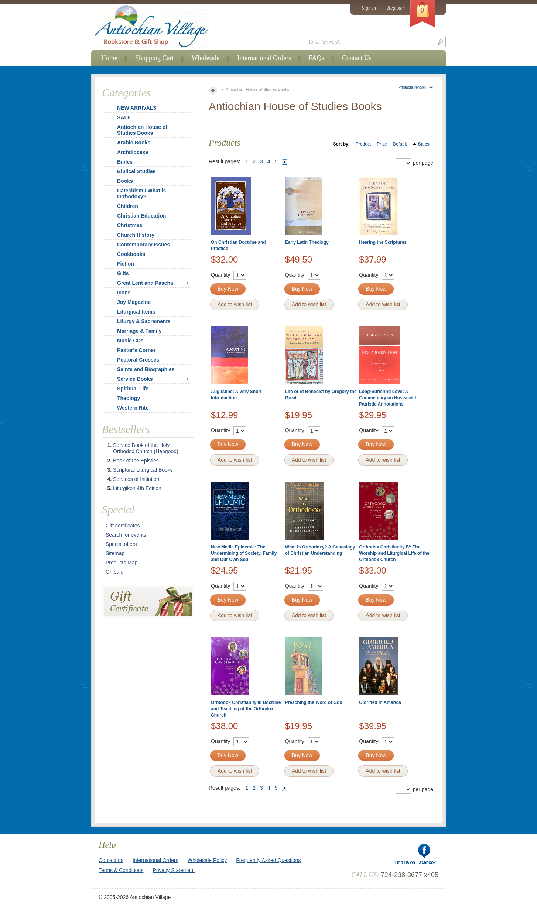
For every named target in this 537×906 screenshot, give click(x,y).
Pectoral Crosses (138, 360)
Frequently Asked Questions (268, 860)
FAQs (316, 58)
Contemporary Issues (143, 244)
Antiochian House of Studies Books (142, 130)
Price (382, 144)
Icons (124, 292)
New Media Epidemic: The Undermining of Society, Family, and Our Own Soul (244, 553)
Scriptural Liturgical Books (143, 470)
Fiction (125, 264)
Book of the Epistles (136, 461)
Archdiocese (132, 152)
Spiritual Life (132, 389)
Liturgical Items (136, 312)
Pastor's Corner (136, 350)
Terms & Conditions (121, 870)
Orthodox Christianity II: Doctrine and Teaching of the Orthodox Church (246, 709)
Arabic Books (133, 143)
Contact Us (357, 58)
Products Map (121, 562)
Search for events (126, 535)
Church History (135, 235)
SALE (124, 117)
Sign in (369, 8)
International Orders (264, 58)
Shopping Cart (154, 58)
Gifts (123, 273)
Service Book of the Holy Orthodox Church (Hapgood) (145, 448)
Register (395, 8)
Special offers (121, 544)
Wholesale (206, 58)
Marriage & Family (139, 331)
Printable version (412, 87)
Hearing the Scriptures (383, 242)
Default (400, 144)
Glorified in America (380, 702)
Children (127, 206)
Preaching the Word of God (313, 702)
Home (109, 58)
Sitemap (115, 553)
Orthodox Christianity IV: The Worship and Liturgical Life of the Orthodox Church (394, 553)
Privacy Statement (174, 870)
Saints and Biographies (146, 369)
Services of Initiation (136, 479)
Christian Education (141, 216)
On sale (114, 572)
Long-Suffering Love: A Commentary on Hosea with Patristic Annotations (388, 398)
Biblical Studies (136, 171)
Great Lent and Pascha (145, 283)
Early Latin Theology (307, 242)
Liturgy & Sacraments (144, 321)
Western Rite (132, 408)
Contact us (111, 860)
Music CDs (130, 340)
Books (125, 181)
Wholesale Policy (207, 860)
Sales (424, 144)
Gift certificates (123, 526)
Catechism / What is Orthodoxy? (141, 193)
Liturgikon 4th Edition (137, 488)
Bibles (125, 162)
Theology (128, 398)
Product (363, 144)
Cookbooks (131, 254)
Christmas (124, 225)
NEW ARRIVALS (137, 108)
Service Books (135, 379)
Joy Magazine (134, 302)
